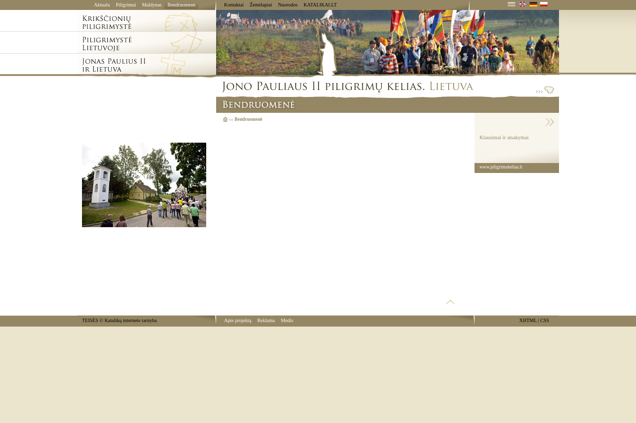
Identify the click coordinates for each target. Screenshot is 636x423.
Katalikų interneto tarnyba (130, 320)
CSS (544, 320)
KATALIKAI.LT (320, 4)
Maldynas (151, 4)
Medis (287, 320)
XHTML (528, 320)
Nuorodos (287, 4)
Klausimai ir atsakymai (504, 137)
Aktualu (102, 4)
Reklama (266, 320)
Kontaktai (233, 4)
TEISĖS (90, 320)
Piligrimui (126, 4)
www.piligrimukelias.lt (500, 167)
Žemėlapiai (260, 4)
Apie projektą (237, 320)
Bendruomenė (181, 4)
